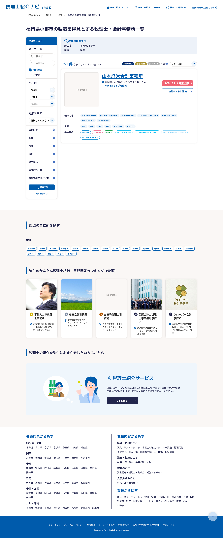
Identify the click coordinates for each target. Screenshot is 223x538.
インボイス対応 (125, 451)
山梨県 (66, 468)
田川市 (95, 248)
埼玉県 (56, 457)
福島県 (84, 447)
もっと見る (121, 400)
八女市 (115, 248)
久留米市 (64, 248)
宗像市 (178, 248)
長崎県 (47, 507)
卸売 (140, 497)
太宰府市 (189, 248)
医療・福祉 (182, 501)
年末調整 (167, 447)
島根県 (38, 493)
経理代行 (178, 447)
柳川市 (105, 248)
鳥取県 (29, 493)
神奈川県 (85, 457)
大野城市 (167, 248)
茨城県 (29, 457)
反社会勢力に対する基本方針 (146, 524)
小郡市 (59, 15)
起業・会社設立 (125, 462)
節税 (160, 451)
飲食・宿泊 (150, 497)
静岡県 (93, 468)
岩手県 (47, 447)
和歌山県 (85, 482)
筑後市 (125, 248)
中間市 (135, 248)
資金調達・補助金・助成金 (130, 472)
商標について (124, 524)
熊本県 (56, 507)
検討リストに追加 (178, 91)
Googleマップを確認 (116, 85)
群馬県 (47, 457)
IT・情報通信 (174, 497)
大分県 (66, 507)
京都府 (38, 482)
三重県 (66, 482)
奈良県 (56, 482)
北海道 (29, 447)
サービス (149, 501)
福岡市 (42, 248)
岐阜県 (84, 468)
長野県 (75, 468)
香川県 (84, 493)
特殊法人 (121, 505)
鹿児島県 (85, 507)
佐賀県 (38, 507)
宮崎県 (75, 507)
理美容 (120, 501)
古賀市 (30, 253)
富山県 (38, 468)
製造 (126, 497)
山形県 (75, 447)
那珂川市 (71, 253)
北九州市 (31, 248)
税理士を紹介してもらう (147, 7)
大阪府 (29, 482)
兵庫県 (47, 482)
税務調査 (169, 451)
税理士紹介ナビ (34, 15)
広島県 (56, 493)
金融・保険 (189, 497)
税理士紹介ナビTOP (117, 7)
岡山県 (47, 493)
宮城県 (56, 447)
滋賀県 (75, 482)
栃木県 (38, 457)
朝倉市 (50, 253)
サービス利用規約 (106, 524)
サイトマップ (54, 524)
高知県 (29, 497)
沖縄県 (95, 507)
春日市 (156, 248)
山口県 (66, 493)
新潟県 (29, 468)
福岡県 (48, 15)
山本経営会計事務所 (122, 76)
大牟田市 (53, 248)
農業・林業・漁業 (165, 501)
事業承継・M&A (143, 462)
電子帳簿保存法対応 (145, 451)
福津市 (40, 253)
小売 (133, 497)
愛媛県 (93, 493)
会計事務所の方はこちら (203, 7)
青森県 (38, 447)
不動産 (161, 497)
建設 (119, 497)
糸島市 (60, 253)
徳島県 (75, 493)
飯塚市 (85, 248)
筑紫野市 (146, 248)
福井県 (56, 468)
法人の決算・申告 (126, 447)
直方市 (75, 248)
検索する (44, 187)
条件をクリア (42, 193)
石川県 (47, 468)
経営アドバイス (155, 472)
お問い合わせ (169, 524)
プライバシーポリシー (74, 524)
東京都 (75, 457)
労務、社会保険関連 (127, 482)
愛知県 (29, 472)
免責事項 (91, 524)
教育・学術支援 (134, 501)
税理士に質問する (176, 7)
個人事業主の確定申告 (149, 447)
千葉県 (66, 457)
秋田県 (66, 447)
